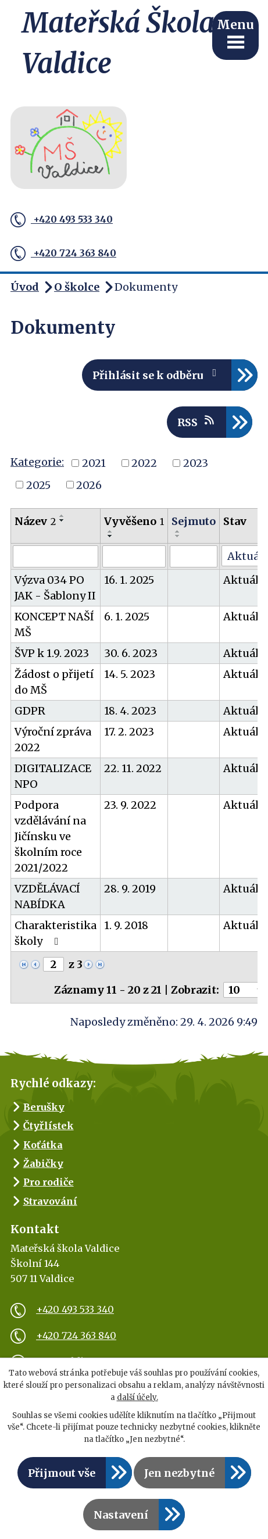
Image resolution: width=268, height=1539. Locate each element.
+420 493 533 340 (61, 219)
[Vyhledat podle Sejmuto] (193, 556)
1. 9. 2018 (126, 925)
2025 (38, 484)
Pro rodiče (48, 1182)
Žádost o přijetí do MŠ (54, 682)
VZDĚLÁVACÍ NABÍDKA (47, 896)
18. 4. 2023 (130, 710)
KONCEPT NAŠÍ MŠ (54, 624)
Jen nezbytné (179, 1473)
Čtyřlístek (48, 1125)
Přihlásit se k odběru (156, 374)
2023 (195, 463)
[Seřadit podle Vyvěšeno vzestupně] (110, 531)
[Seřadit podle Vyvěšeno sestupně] (110, 536)
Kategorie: (37, 462)
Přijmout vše (61, 1473)
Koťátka (43, 1145)
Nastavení (121, 1515)
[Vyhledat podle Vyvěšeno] (134, 556)
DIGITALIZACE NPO (53, 776)
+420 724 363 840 (63, 253)
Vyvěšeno (134, 521)
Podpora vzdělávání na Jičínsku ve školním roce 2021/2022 (50, 836)
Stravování (50, 1201)
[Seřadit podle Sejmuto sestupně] (177, 536)
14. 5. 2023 (129, 674)
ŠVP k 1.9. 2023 (52, 653)
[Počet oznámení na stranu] (244, 990)
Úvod (24, 287)
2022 (144, 463)
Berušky (44, 1107)
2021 (94, 463)
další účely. (137, 1397)
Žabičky (43, 1163)
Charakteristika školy (56, 933)
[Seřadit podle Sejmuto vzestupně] (177, 531)
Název (35, 521)
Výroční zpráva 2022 (53, 739)
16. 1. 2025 (129, 580)
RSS (196, 422)
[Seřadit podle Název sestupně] (62, 520)
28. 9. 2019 (130, 888)
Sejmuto (193, 521)
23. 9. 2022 (130, 805)
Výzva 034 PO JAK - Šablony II (55, 587)
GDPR (30, 710)
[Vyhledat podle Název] (55, 556)
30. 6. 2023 (131, 653)
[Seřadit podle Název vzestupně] (62, 515)
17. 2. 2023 (129, 731)
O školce (76, 287)
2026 (89, 484)
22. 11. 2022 (133, 768)
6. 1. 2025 (126, 616)
